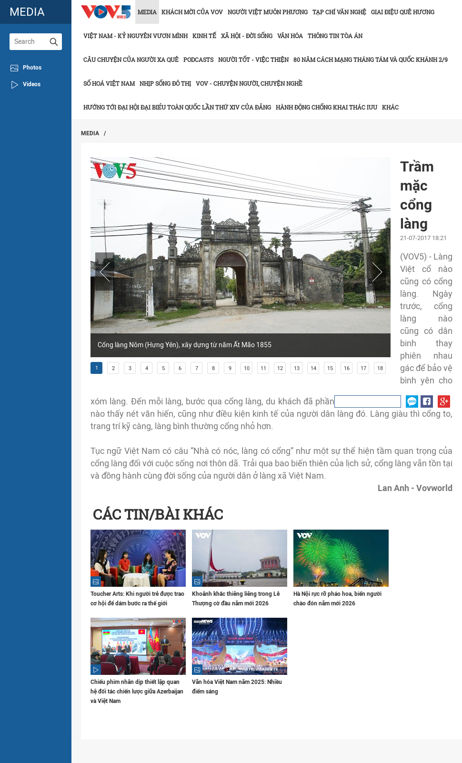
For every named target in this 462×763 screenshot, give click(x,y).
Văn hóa (290, 36)
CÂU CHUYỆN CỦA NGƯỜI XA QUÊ (131, 59)
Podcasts (198, 59)
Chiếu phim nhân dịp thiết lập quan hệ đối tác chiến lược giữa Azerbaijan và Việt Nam (136, 691)
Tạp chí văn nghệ (339, 12)
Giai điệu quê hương (402, 12)
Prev (104, 271)
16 (347, 368)
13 (297, 368)
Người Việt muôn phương (268, 12)
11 (263, 368)
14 (313, 368)
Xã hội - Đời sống (246, 36)
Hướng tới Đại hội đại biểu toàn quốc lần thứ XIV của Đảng (177, 107)
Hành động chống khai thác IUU (326, 107)
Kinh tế (204, 36)
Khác (390, 107)
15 (330, 368)
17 (363, 368)
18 (380, 368)
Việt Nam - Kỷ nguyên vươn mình (135, 36)
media (27, 12)
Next (376, 271)
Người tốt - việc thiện (253, 59)
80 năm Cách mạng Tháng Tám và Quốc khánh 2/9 (370, 59)
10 (247, 368)
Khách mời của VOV (192, 12)
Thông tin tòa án (335, 36)
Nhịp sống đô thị (165, 83)
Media (147, 12)
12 (280, 368)
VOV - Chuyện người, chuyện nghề (249, 83)
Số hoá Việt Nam (109, 83)
